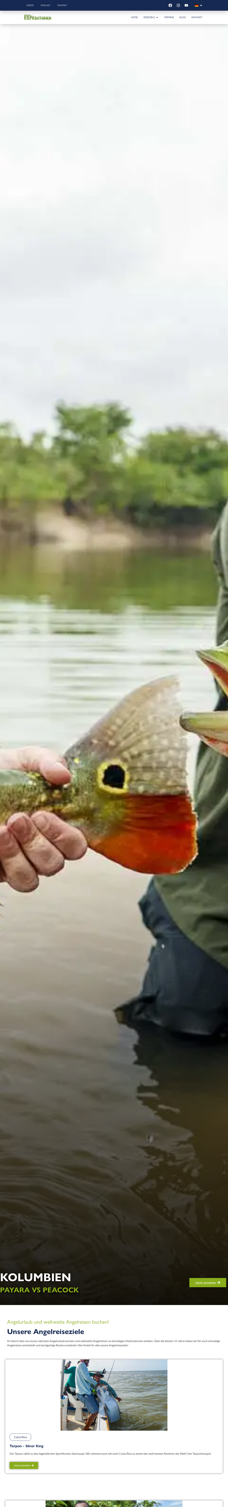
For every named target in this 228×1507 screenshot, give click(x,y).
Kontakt (62, 5)
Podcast (45, 5)
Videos (30, 5)
